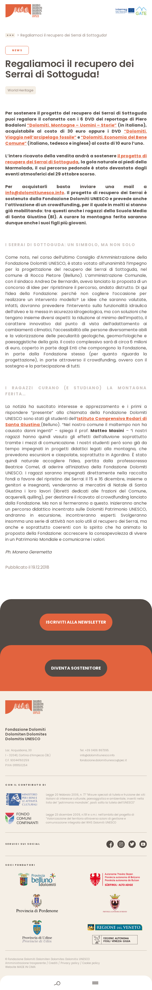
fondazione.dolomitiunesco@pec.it (103, 760)
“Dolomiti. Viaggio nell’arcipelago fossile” (76, 134)
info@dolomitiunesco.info (34, 193)
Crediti (53, 963)
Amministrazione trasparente (25, 963)
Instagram (121, 844)
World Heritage (21, 90)
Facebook (110, 844)
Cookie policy (91, 963)
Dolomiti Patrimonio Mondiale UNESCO (24, 10)
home (76, 982)
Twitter (132, 844)
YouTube (143, 844)
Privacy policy (70, 963)
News (17, 50)
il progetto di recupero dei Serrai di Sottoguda (76, 159)
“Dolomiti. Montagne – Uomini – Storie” (72, 125)
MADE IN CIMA (26, 967)
